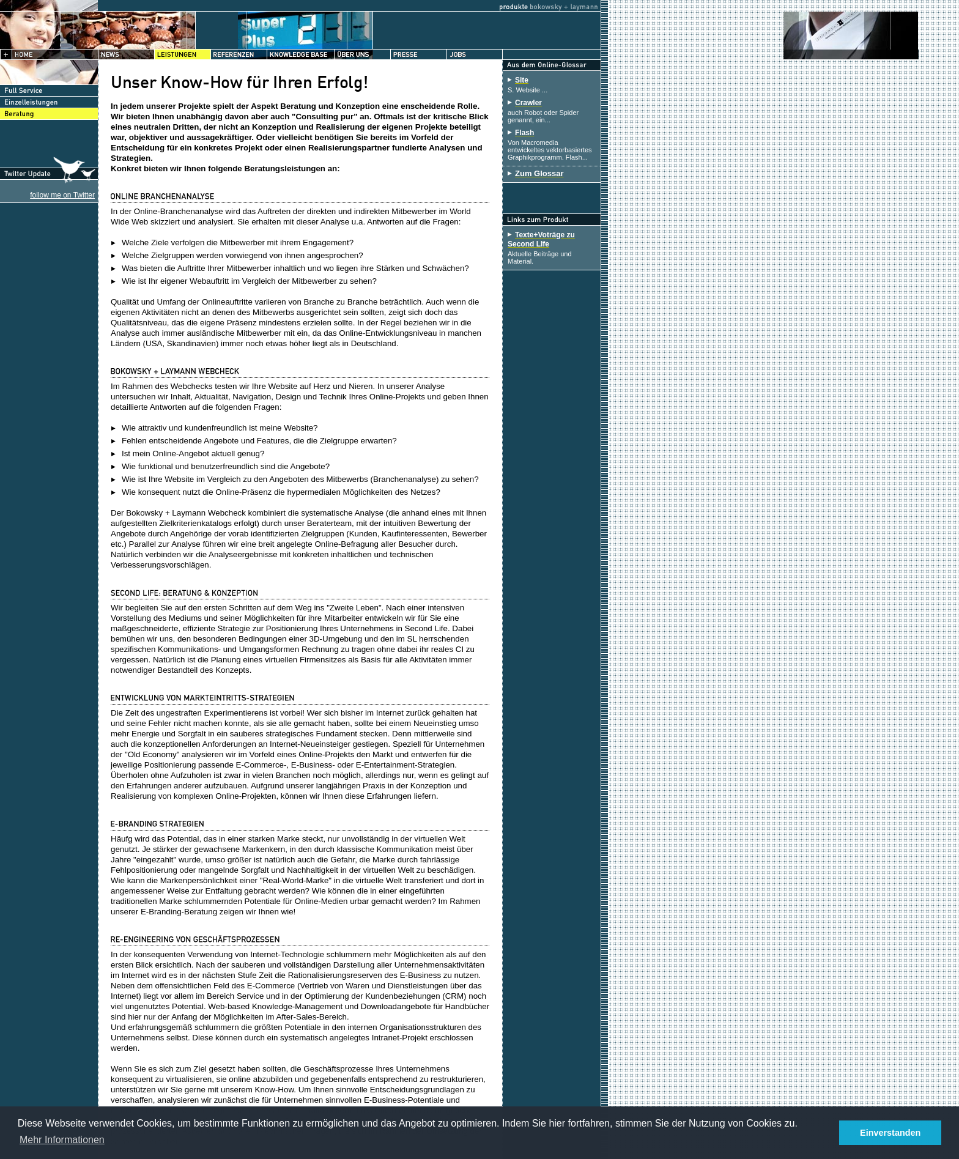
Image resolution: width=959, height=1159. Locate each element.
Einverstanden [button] (890, 1133)
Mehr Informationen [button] (62, 1140)
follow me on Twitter (62, 195)
